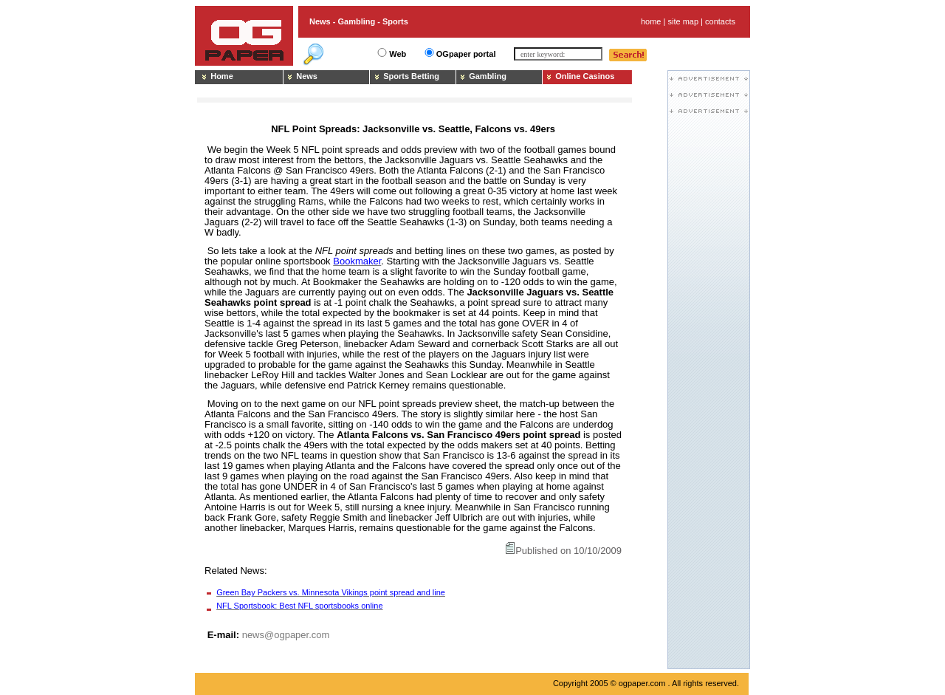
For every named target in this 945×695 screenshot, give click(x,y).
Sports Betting (411, 76)
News (306, 76)
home (651, 21)
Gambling (487, 76)
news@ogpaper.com (286, 634)
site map (682, 21)
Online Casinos (584, 76)
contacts (720, 21)
